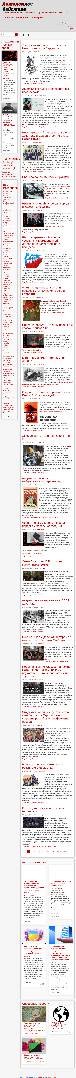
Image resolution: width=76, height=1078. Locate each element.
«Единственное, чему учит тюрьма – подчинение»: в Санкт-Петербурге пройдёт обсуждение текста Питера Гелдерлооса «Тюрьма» (8, 343)
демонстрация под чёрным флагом (57, 186)
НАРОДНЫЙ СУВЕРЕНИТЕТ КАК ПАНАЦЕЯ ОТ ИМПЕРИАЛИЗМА (59, 1026)
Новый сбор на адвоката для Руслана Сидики (8, 382)
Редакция (39, 142)
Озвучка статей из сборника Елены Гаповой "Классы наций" (46, 394)
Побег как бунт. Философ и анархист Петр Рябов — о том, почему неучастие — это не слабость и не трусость (47, 671)
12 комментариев (35, 517)
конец (65, 852)
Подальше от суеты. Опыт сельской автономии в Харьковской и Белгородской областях (33, 1027)
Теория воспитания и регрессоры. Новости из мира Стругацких (45, 47)
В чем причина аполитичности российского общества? (42, 766)
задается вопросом (51, 191)
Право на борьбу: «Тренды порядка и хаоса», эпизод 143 (47, 326)
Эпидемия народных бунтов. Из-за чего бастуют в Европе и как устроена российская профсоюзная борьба (46, 716)
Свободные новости (35, 1003)
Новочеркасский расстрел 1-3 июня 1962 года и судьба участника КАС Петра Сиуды (46, 135)
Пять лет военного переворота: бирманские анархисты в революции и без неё (8, 394)
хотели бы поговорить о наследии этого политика (40, 384)
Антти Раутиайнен (29, 895)
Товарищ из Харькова (30, 1033)
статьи (69, 446)
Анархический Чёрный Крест (10, 44)
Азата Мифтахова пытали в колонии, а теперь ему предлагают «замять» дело (9, 120)
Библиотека (22, 17)
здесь (46, 659)
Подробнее (25, 83)
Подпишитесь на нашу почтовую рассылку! (10, 163)
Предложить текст (13, 13)
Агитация (8, 17)
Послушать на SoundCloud (54, 226)
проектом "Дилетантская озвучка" (52, 412)
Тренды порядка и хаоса (50, 13)
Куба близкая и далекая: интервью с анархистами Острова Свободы (46, 638)
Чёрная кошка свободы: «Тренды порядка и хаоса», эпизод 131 (44, 524)
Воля (47, 196)
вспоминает (48, 153)
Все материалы (10, 186)
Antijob (60, 344)
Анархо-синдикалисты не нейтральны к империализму (41, 479)
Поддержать (38, 17)
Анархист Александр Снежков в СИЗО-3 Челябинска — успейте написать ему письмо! (9, 68)
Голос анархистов (65, 382)
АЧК (67, 13)
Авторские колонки (35, 862)
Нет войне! (30, 13)
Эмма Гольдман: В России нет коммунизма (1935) (42, 563)
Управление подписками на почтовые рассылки (8, 174)
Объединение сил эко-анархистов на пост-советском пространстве (34, 1057)
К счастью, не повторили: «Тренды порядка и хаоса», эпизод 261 (8, 373)
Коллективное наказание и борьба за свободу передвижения (61, 883)
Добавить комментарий (37, 83)
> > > (9, 416)
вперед (59, 852)
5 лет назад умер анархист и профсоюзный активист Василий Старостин (44, 290)
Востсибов (40, 250)
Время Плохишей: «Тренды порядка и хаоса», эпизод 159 (46, 205)
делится (43, 583)
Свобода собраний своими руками (45, 177)
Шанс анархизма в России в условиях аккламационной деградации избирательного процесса (41, 242)
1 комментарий (35, 127)
